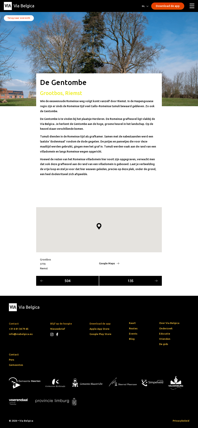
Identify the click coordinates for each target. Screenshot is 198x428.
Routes (133, 328)
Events (133, 333)
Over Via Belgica (169, 323)
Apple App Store (99, 328)
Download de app (168, 6)
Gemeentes (16, 365)
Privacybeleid (181, 420)
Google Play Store (100, 334)
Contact (14, 354)
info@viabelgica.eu (21, 334)
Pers (11, 359)
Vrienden (164, 338)
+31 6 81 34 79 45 (18, 328)
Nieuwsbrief (57, 328)
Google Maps (109, 263)
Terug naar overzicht (18, 18)
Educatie (164, 333)
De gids (163, 344)
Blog (132, 338)
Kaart (132, 323)
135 (143, 281)
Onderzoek (165, 328)
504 (55, 281)
